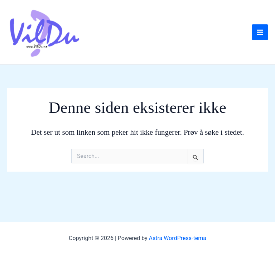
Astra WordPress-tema (177, 238)
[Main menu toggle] (260, 32)
